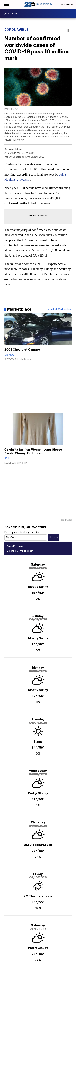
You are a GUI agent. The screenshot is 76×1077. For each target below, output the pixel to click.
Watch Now (67, 4)
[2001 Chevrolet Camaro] (38, 338)
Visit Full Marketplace (60, 309)
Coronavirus (16, 29)
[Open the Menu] (6, 4)
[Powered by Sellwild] (66, 520)
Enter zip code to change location (22, 532)
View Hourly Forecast (20, 550)
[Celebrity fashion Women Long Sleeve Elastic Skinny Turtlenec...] (38, 440)
